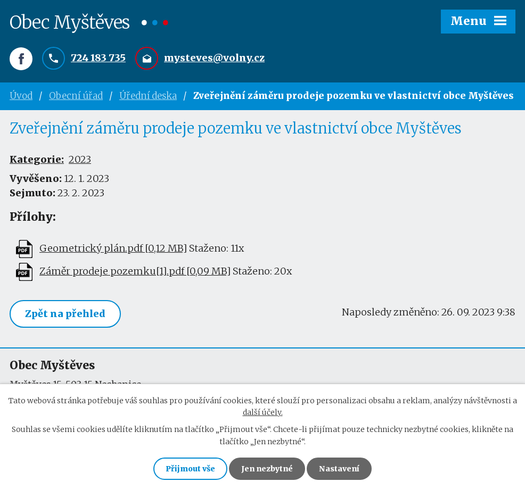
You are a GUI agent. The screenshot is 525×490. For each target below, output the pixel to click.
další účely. (263, 412)
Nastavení (339, 469)
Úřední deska (148, 96)
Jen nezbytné (267, 469)
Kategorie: (37, 159)
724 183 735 (98, 58)
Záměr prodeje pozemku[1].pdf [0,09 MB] (135, 271)
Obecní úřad (76, 96)
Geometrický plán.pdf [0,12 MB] (113, 248)
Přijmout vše (190, 469)
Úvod (21, 96)
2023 (80, 159)
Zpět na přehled (65, 314)
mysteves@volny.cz (214, 58)
